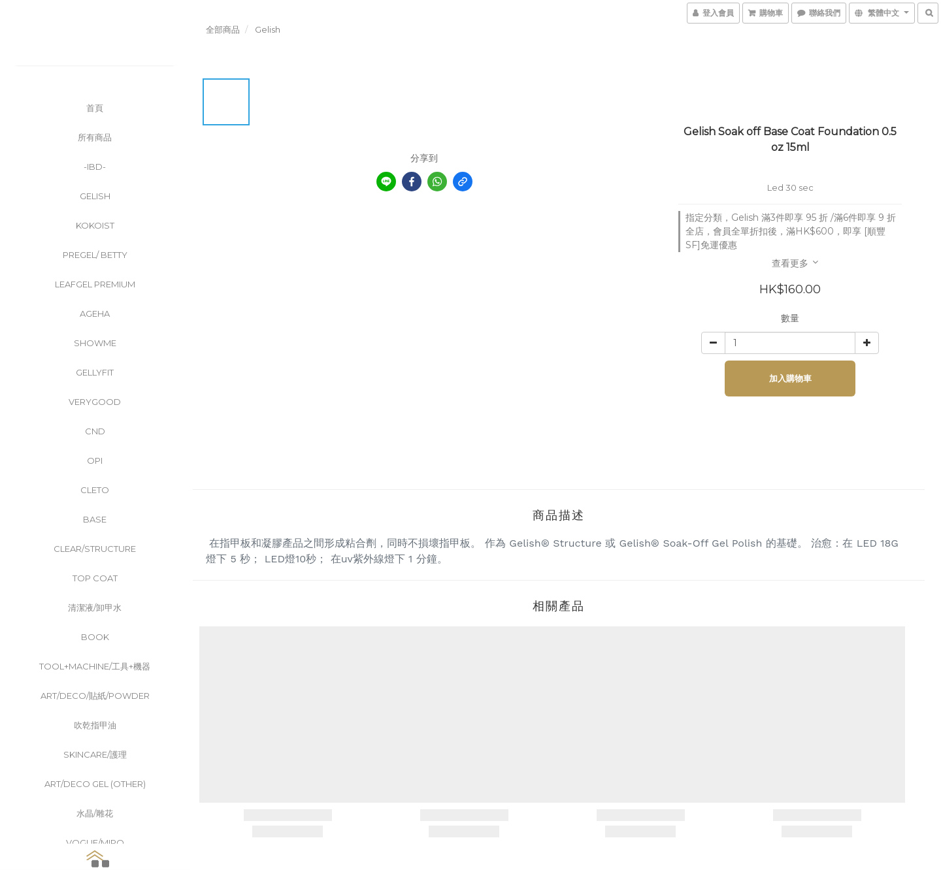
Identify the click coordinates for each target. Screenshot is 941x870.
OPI (95, 460)
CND (95, 431)
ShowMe (95, 343)
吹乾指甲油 (95, 725)
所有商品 (95, 137)
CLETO (94, 490)
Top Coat (95, 578)
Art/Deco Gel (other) (95, 784)
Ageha (95, 313)
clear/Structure (95, 548)
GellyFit (95, 372)
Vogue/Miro (95, 842)
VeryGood (95, 401)
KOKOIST (95, 225)
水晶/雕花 (94, 813)
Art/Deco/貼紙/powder (95, 695)
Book (95, 637)
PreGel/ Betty (95, 255)
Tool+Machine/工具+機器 (94, 666)
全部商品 (223, 29)
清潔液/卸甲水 (95, 607)
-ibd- (95, 166)
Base (95, 519)
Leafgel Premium (95, 284)
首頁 (94, 108)
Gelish (95, 196)
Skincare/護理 (95, 754)
